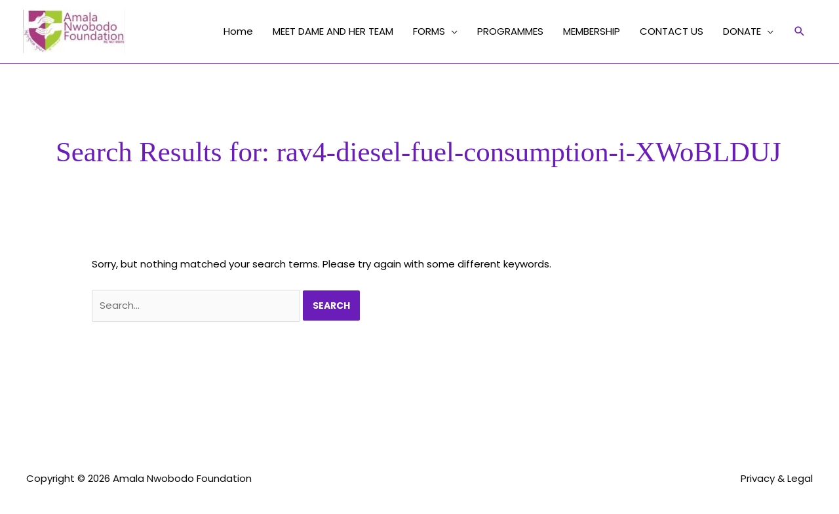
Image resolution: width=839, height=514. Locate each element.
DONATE (742, 31)
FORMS (429, 31)
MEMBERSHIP (591, 31)
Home (238, 31)
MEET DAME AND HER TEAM (333, 31)
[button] (799, 31)
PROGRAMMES (510, 31)
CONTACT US (671, 31)
